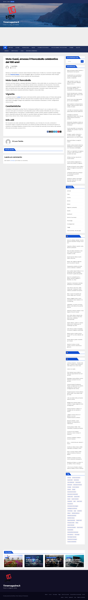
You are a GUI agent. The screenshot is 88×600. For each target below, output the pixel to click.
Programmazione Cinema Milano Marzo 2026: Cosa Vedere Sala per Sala (75, 393)
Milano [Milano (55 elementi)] (69, 513)
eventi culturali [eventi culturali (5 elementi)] (75, 498)
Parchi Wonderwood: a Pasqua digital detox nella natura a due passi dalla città (75, 95)
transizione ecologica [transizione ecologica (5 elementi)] (72, 539)
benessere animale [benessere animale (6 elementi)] (78, 484)
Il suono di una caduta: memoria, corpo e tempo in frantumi (74, 433)
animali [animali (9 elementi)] (69, 477)
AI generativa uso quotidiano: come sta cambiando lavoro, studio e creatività (74, 76)
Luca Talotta (14, 66)
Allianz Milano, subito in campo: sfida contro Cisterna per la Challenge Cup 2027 (75, 324)
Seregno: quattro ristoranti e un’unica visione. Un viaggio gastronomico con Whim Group (75, 136)
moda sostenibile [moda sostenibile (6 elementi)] (71, 520)
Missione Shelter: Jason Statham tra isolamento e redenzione (73, 422)
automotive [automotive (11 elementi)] (78, 482)
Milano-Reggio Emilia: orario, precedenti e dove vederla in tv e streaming (75, 300)
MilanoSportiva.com (73, 236)
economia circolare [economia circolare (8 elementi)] (72, 491)
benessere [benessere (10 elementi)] (70, 484)
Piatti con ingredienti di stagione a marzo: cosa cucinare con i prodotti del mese (75, 152)
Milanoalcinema (72, 359)
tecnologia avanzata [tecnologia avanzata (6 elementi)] (72, 536)
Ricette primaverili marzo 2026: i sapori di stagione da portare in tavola (75, 168)
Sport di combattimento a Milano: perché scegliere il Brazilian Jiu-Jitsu (73, 278)
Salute (78, 47)
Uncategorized (70, 224)
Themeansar (25, 595)
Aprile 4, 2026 (10, 563)
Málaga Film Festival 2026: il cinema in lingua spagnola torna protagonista (75, 404)
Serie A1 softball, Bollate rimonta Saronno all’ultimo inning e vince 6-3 (75, 241)
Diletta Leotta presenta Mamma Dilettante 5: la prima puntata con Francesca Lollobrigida (75, 146)
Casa (22, 50)
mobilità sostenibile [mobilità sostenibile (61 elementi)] (72, 515)
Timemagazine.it (11, 22)
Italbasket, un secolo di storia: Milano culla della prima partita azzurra (75, 306)
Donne (71, 47)
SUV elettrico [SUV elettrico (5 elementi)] (70, 534)
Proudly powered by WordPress (9, 595)
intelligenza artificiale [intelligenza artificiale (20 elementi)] (72, 508)
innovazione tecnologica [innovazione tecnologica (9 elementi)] (73, 506)
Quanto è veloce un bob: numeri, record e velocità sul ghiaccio (74, 346)
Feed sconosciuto (73, 352)
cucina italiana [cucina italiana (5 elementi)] (75, 487)
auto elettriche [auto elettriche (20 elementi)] (71, 482)
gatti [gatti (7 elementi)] (75, 501)
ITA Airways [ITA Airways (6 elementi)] (70, 510)
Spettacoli (14, 50)
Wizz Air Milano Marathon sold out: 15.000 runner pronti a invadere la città (74, 252)
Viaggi (33, 47)
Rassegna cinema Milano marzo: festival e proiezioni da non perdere (75, 380)
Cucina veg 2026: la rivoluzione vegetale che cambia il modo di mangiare (75, 130)
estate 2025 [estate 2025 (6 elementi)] (76, 496)
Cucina (17, 47)
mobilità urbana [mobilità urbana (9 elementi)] (71, 517)
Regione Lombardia (31, 50)
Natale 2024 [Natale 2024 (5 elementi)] (79, 520)
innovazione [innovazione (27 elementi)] (70, 503)
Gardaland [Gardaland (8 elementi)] (70, 501)
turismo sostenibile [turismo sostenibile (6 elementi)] (72, 541)
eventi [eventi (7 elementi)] (69, 498)
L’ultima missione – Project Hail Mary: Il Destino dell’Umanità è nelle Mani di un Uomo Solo (75, 364)
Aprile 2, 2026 (50, 563)
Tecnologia (25, 47)
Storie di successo (43, 47)
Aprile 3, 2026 (30, 563)
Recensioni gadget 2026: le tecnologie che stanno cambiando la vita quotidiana (74, 89)
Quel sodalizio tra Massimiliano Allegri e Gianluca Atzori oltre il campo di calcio (75, 105)
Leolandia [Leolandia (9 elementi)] (79, 510)
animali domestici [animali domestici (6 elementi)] (76, 477)
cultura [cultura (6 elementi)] (69, 489)
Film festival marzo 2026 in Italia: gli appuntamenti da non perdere (75, 374)
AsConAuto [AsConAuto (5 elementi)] (76, 479)
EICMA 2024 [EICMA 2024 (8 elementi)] (70, 496)
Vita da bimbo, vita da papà (59, 47)
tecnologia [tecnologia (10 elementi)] (77, 534)
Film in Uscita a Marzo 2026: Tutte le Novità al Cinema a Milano (74, 453)
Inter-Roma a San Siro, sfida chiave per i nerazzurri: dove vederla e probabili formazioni (74, 289)
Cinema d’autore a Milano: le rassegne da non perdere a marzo (74, 410)
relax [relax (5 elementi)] (77, 522)
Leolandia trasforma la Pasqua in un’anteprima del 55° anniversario (74, 174)
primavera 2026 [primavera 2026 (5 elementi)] (71, 522)
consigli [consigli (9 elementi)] (69, 487)
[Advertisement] (44, 36)
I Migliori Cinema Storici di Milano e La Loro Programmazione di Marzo (73, 416)
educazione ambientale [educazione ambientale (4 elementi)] (73, 494)
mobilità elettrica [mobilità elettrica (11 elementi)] (75, 513)
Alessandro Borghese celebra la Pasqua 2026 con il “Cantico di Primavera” (75, 124)
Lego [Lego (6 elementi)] (75, 510)
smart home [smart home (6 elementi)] (79, 527)
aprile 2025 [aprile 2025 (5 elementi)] (70, 479)
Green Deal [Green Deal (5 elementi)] (79, 501)
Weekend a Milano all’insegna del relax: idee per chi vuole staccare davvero (74, 180)
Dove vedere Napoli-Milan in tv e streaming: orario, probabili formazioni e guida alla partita (75, 272)
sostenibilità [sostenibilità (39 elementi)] (70, 529)
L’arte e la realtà (71, 369)
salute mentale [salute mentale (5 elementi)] (71, 525)
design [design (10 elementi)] (73, 489)
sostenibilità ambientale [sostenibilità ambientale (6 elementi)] (73, 532)
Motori (11, 47)
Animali (6, 50)
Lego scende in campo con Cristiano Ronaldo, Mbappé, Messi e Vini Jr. (74, 83)
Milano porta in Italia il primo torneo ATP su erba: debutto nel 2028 (75, 335)
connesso (12, 160)
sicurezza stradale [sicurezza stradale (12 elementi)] (72, 527)
